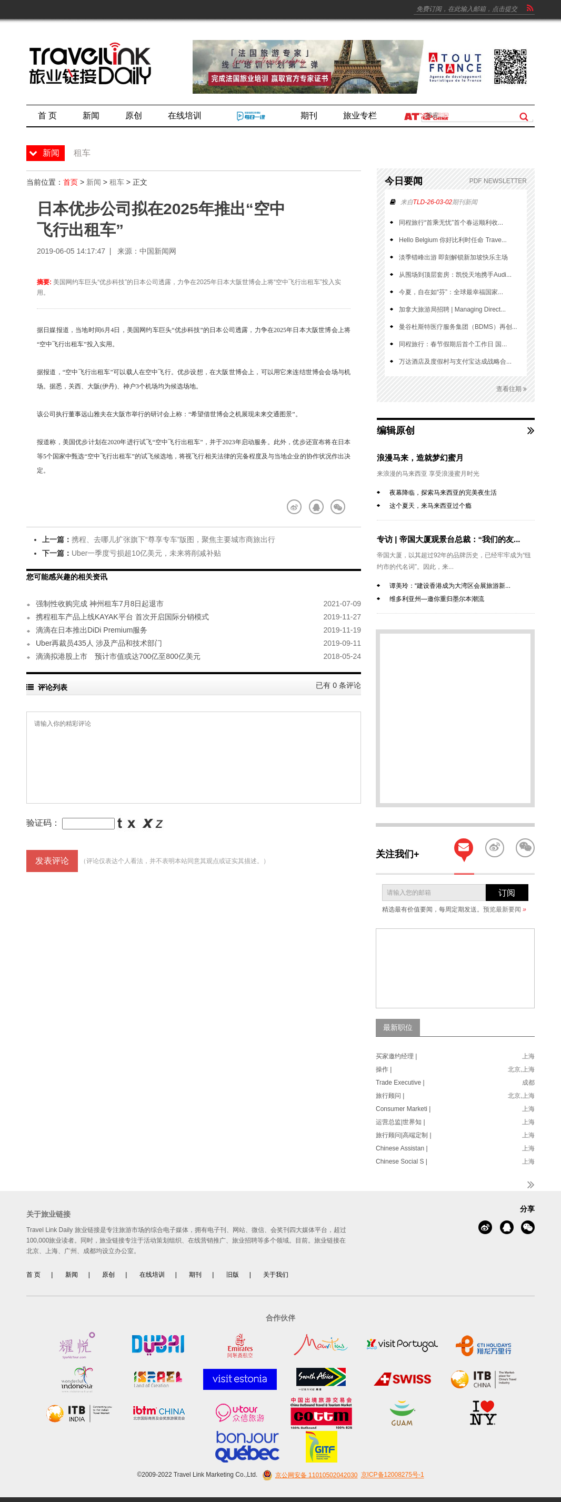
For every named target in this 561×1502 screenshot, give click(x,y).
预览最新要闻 (504, 909)
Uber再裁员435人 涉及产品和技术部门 (99, 643)
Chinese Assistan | (402, 1148)
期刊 (195, 1274)
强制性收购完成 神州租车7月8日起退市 (100, 603)
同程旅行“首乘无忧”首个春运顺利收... (451, 222)
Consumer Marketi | (403, 1109)
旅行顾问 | (390, 1095)
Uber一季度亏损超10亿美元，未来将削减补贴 (146, 553)
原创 (108, 1274)
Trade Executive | (400, 1082)
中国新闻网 (157, 251)
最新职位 (398, 1027)
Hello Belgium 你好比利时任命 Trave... (453, 240)
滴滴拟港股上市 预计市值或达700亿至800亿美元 (118, 656)
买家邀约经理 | (396, 1056)
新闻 (93, 182)
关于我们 (275, 1274)
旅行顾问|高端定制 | (404, 1135)
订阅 (506, 892)
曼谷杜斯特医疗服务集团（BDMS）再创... (458, 327)
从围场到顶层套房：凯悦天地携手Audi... (455, 274)
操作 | (384, 1069)
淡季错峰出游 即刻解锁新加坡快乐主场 (453, 257)
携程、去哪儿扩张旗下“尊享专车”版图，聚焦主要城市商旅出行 (173, 539)
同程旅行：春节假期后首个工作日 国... (453, 344)
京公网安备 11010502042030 (308, 1475)
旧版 (232, 1274)
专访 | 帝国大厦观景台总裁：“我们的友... (448, 539)
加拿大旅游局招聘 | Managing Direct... (452, 309)
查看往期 (511, 389)
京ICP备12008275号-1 (392, 1475)
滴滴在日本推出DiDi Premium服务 (91, 630)
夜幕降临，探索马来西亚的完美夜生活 (443, 492)
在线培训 (152, 1274)
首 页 (33, 1274)
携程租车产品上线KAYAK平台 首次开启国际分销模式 (122, 617)
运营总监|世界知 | (400, 1122)
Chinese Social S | (401, 1161)
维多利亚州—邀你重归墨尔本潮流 (436, 599)
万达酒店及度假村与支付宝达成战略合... (455, 361)
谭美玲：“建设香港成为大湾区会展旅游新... (449, 585)
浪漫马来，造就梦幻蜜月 (420, 457)
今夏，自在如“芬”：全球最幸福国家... (451, 292)
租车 (116, 182)
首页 (70, 182)
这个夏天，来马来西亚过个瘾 (430, 505)
